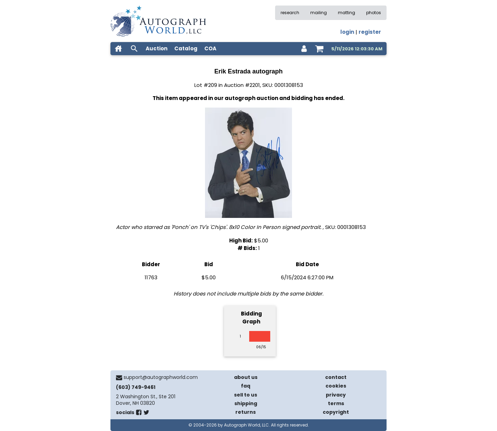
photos (373, 13)
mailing (318, 13)
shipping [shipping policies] (245, 403)
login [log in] (347, 32)
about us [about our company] (245, 377)
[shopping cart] (319, 48)
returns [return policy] (245, 412)
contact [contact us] (336, 377)
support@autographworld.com (161, 377)
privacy (336, 394)
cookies (335, 385)
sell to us (245, 394)
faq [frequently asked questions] (245, 385)
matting (346, 13)
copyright (336, 412)
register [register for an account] (370, 32)
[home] (118, 48)
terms (336, 403)
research (290, 13)
